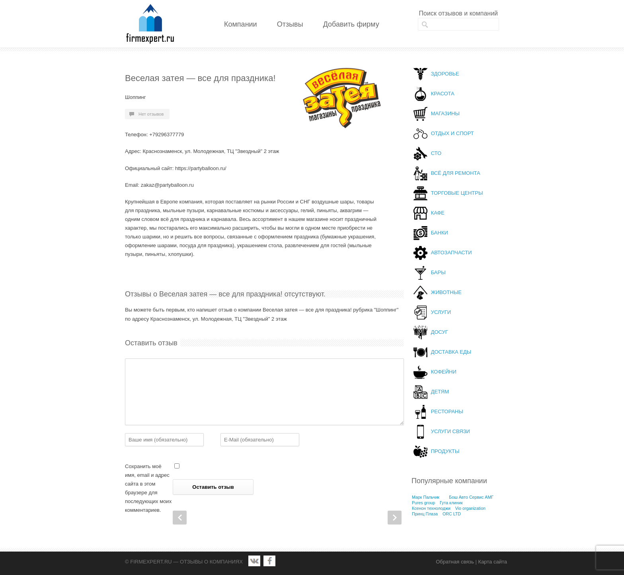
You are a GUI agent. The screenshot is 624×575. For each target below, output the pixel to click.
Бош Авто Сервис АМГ (471, 497)
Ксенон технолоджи (431, 508)
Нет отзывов (151, 114)
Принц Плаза (425, 513)
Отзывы (290, 24)
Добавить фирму (351, 24)
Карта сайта (492, 562)
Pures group (423, 502)
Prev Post (180, 518)
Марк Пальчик (425, 497)
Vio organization (470, 508)
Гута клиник (451, 502)
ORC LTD (452, 513)
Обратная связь (455, 562)
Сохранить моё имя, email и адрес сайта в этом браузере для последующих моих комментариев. (148, 488)
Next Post (395, 518)
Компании (240, 24)
